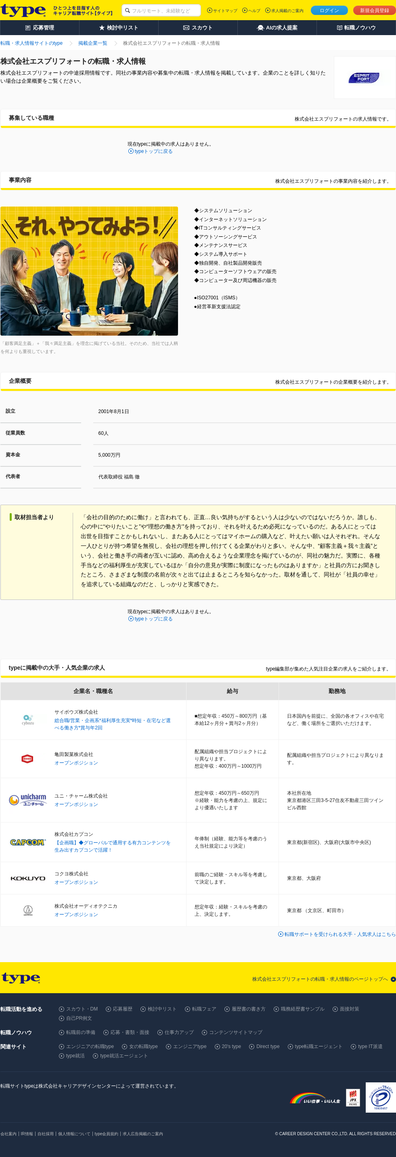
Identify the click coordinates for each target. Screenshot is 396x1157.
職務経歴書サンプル (303, 1009)
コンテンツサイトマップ (235, 1032)
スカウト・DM (82, 1009)
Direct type (267, 1046)
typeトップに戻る (154, 151)
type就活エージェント (124, 1056)
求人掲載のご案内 (287, 10)
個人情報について (74, 1134)
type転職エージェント (319, 1046)
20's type (231, 1046)
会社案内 (8, 1134)
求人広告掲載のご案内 (143, 1134)
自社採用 (46, 1134)
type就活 (75, 1056)
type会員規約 (107, 1134)
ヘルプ (254, 10)
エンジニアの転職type (90, 1046)
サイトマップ (225, 10)
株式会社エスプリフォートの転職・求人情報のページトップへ (320, 979)
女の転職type (143, 1046)
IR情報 (27, 1134)
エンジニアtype (190, 1046)
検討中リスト (162, 1009)
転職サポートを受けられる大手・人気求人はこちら (340, 934)
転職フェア (204, 1009)
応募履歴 (122, 1009)
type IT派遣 (370, 1046)
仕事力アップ (179, 1032)
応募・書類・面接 (130, 1032)
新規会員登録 (374, 10)
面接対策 (349, 1009)
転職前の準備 (80, 1032)
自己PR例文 (79, 1018)
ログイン (329, 10)
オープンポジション (76, 763)
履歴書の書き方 (249, 1009)
